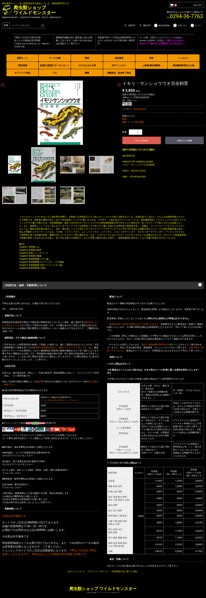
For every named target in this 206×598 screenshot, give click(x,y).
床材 (151, 58)
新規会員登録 (162, 25)
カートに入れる (141, 140)
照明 (87, 58)
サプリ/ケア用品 (22, 73)
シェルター (183, 58)
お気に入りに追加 (184, 140)
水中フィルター (119, 65)
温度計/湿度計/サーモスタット (54, 65)
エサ (55, 73)
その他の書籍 (137, 122)
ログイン (196, 25)
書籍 (87, 73)
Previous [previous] (1, 84)
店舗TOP (129, 25)
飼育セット (22, 58)
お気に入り (180, 25)
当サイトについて (76, 571)
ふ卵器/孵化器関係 (151, 65)
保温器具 (119, 58)
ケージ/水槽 (54, 58)
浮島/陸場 (22, 65)
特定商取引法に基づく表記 (124, 571)
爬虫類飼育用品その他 (183, 65)
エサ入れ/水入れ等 (87, 65)
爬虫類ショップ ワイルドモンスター (102, 588)
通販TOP (144, 25)
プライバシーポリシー (98, 571)
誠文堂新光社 (140, 109)
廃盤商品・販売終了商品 (119, 73)
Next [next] (118, 84)
